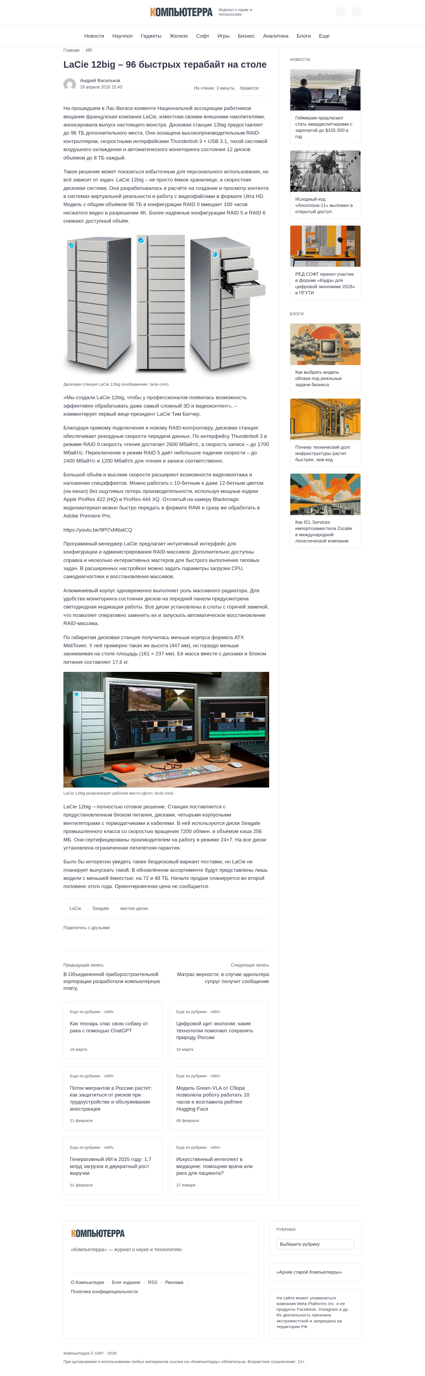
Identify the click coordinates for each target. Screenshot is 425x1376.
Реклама (174, 1282)
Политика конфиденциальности (104, 1291)
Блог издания (126, 1282)
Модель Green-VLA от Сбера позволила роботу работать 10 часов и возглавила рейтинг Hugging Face (212, 1098)
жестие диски (134, 908)
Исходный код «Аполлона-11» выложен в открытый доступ (324, 205)
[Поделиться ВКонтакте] (67, 939)
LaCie (75, 908)
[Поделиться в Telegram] (78, 939)
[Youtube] (77, 12)
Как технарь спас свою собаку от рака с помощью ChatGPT (109, 1027)
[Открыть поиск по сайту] (356, 12)
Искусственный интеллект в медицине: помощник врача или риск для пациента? (214, 1166)
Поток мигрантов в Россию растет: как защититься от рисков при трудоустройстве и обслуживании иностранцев (111, 1098)
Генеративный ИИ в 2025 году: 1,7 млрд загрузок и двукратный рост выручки (111, 1166)
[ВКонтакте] (67, 12)
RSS (152, 1282)
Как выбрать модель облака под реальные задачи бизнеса (318, 378)
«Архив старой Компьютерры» (309, 1272)
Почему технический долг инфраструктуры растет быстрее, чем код (322, 453)
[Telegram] (87, 12)
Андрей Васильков (100, 80)
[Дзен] (97, 12)
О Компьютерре (87, 1282)
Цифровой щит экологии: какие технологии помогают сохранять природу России (214, 1030)
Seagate (100, 908)
